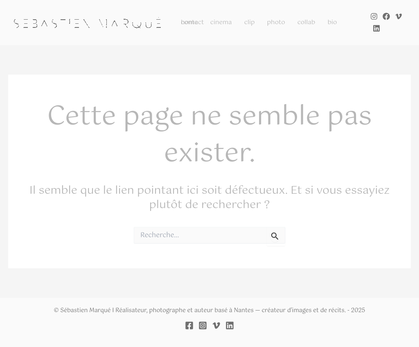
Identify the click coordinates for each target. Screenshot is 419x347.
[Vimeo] (398, 16)
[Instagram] (374, 16)
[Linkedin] (376, 28)
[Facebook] (386, 16)
